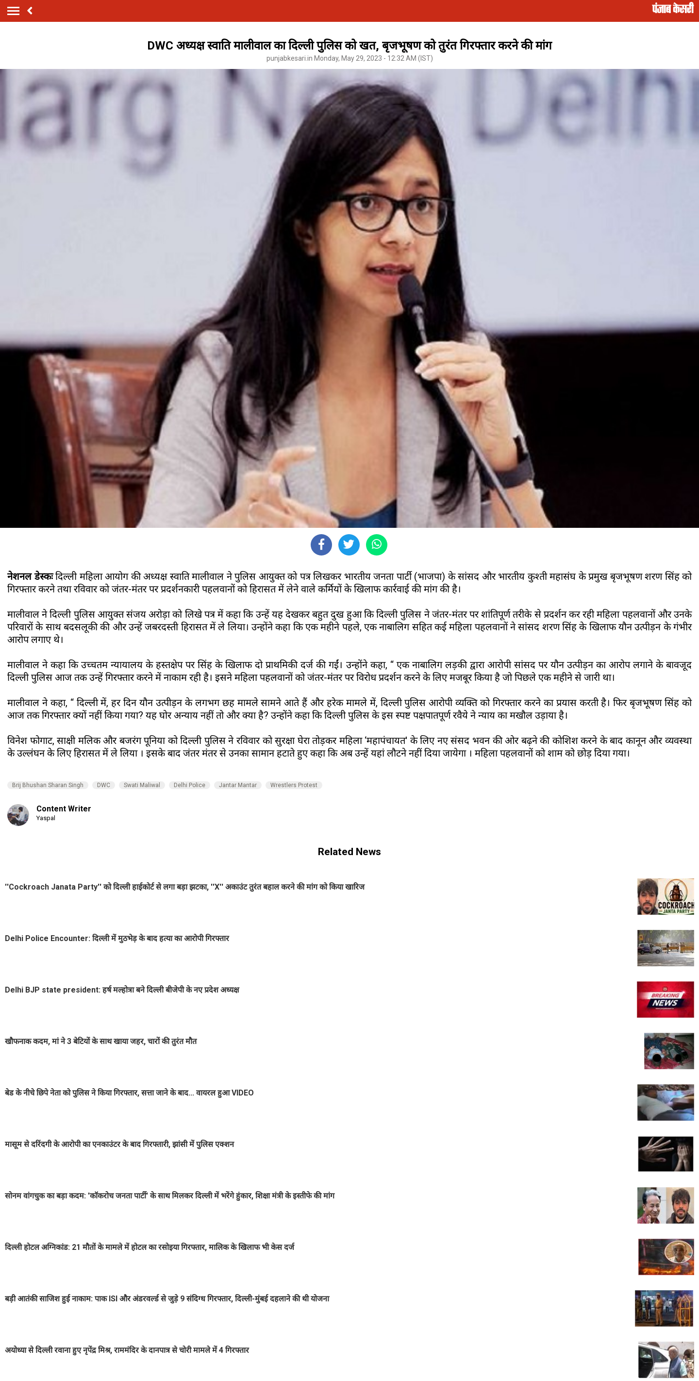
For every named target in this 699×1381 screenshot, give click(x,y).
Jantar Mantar (238, 785)
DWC (103, 785)
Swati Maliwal (142, 785)
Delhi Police (189, 785)
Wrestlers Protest (293, 785)
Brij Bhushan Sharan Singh (47, 785)
